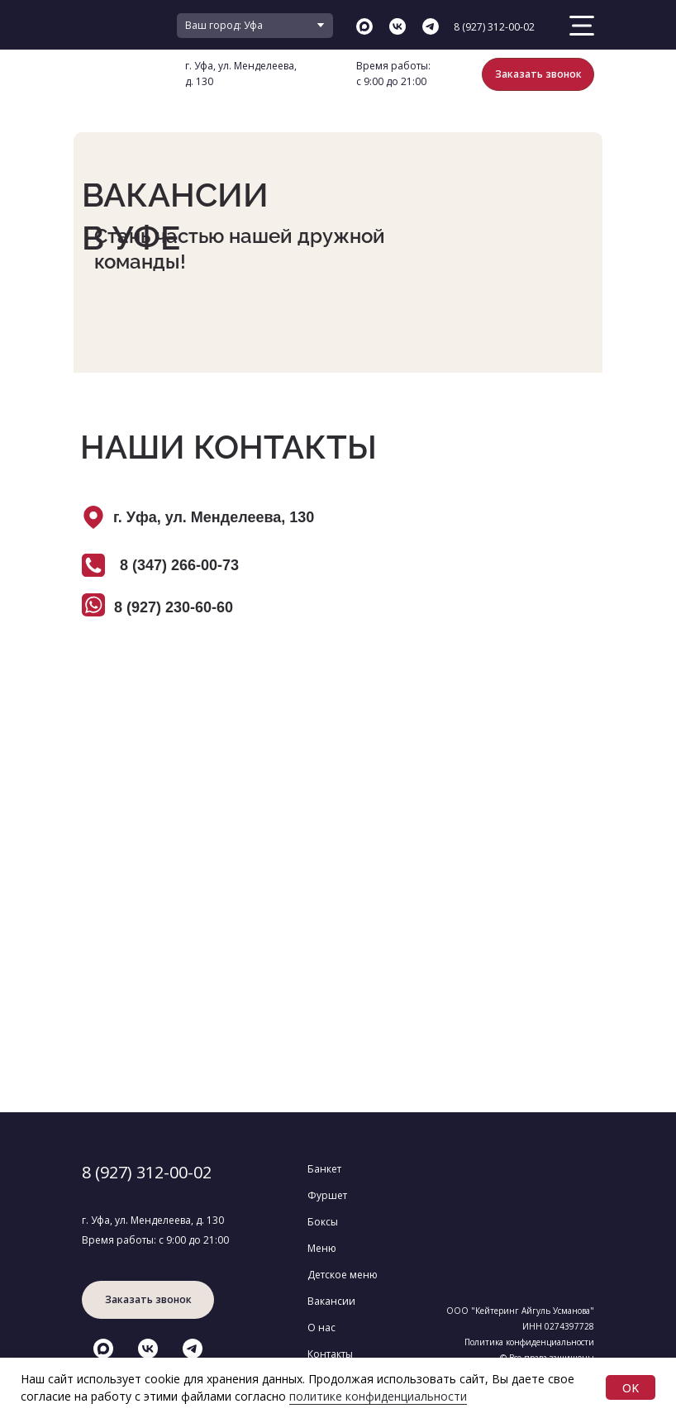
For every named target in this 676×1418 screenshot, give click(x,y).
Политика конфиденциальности (529, 1342)
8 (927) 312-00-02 (494, 27)
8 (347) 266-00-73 (179, 565)
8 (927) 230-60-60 (173, 607)
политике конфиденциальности (378, 1396)
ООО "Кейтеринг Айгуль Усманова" (520, 1310)
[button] (538, 74)
